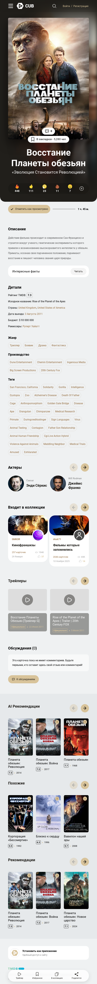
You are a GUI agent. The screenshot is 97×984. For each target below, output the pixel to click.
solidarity (48, 387)
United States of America (51, 307)
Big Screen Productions (23, 370)
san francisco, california (24, 387)
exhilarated (30, 452)
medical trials (77, 444)
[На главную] (25, 6)
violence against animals (24, 444)
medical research (65, 411)
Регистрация (80, 5)
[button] (85, 467)
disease (78, 403)
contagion (37, 427)
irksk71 (57, 539)
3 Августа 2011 (34, 313)
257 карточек (19, 552)
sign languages (60, 419)
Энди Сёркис (36, 485)
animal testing (18, 427)
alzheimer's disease (45, 395)
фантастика (59, 345)
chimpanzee (43, 411)
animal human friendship (24, 435)
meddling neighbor (54, 444)
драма (42, 345)
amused (14, 452)
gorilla (62, 387)
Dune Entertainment (21, 362)
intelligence (77, 387)
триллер (15, 345)
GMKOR (16, 539)
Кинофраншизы (24, 545)
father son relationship (61, 427)
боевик (29, 345)
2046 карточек (60, 557)
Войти (66, 5)
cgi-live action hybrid (56, 435)
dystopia (15, 395)
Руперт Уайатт (31, 326)
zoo (27, 395)
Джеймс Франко (75, 485)
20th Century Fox (50, 370)
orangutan (25, 411)
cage (13, 403)
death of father (70, 395)
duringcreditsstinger (35, 419)
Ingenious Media (76, 362)
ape (12, 411)
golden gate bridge (58, 403)
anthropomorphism (31, 403)
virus (77, 419)
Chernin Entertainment (49, 362)
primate (14, 419)
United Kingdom (27, 307)
